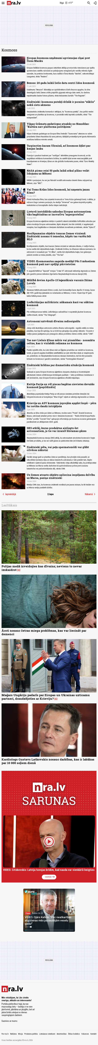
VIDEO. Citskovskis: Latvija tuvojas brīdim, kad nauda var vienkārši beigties (48, 870)
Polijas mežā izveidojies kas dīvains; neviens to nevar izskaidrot (42, 568)
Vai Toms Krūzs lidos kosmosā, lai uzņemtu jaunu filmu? (58, 191)
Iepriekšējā (9, 494)
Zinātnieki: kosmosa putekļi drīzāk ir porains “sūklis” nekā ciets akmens (61, 103)
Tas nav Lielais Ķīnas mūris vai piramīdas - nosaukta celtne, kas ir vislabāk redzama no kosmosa (61, 342)
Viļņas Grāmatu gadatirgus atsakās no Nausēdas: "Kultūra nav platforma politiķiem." (58, 125)
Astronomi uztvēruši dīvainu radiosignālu (53, 321)
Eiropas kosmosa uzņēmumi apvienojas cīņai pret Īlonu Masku (58, 59)
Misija (20, 1034)
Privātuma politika (31, 1034)
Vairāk (50, 877)
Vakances (85, 1034)
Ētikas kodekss (74, 1034)
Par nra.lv (5, 1034)
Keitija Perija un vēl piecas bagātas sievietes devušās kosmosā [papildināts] (60, 386)
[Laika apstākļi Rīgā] (66, 3)
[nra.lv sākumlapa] (14, 3)
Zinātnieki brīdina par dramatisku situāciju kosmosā (60, 365)
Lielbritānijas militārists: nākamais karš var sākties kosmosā (60, 304)
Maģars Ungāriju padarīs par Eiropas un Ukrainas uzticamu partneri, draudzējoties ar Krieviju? (46, 696)
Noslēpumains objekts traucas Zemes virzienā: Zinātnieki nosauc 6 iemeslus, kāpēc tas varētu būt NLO (59, 236)
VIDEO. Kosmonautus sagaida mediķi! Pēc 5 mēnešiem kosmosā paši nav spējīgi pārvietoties (61, 263)
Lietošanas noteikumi (47, 1034)
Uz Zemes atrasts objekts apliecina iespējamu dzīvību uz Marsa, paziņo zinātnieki (61, 476)
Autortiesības (62, 1034)
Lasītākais (9, 505)
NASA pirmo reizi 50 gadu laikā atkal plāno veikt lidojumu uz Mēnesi (58, 172)
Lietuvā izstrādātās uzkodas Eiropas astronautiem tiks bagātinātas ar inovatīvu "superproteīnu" (59, 213)
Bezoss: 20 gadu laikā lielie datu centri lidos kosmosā (60, 82)
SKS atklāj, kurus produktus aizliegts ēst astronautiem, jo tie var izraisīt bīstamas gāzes (56, 429)
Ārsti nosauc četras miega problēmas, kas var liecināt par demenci (44, 632)
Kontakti (93, 1034)
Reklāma (13, 1034)
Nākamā (90, 494)
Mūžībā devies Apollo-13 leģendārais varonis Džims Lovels (59, 282)
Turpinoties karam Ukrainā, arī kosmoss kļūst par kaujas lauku (58, 147)
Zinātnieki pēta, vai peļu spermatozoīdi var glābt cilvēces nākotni (58, 448)
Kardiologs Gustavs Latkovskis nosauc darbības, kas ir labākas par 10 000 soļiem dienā (48, 761)
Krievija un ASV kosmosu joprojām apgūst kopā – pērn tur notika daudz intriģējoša (61, 404)
